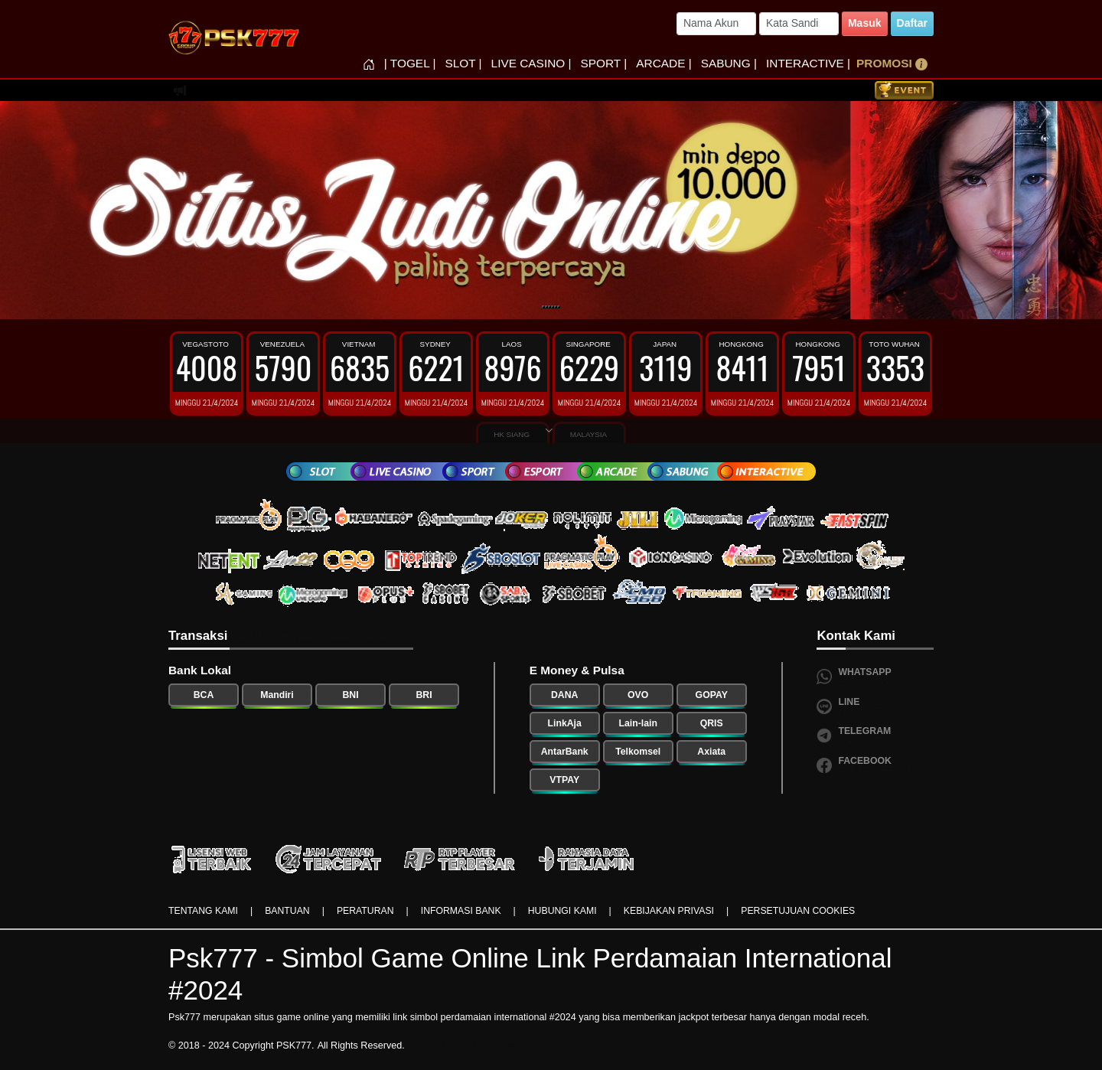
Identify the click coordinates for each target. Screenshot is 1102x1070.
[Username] (716, 23)
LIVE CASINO (531, 63)
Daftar (912, 23)
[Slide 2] (546, 306)
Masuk (865, 23)
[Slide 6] (558, 306)
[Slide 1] (543, 306)
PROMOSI (892, 63)
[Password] (799, 23)
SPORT (604, 63)
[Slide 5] (555, 306)
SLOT (463, 63)
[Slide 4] (552, 306)
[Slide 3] (549, 306)
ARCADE (663, 63)
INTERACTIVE (808, 63)
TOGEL (410, 63)
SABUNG (729, 63)
